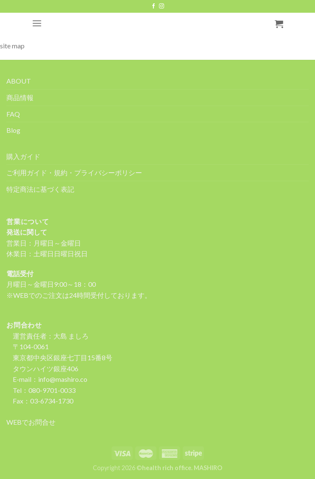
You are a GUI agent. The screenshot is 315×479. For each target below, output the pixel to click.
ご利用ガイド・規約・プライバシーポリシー (74, 172)
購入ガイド (23, 156)
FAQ (13, 114)
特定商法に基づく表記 (40, 189)
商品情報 (19, 97)
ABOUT (18, 81)
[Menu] (37, 23)
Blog (13, 130)
